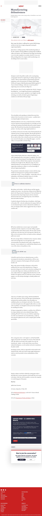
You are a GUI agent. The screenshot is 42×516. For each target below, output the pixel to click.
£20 (35, 145)
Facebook (1, 490)
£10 (32, 145)
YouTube (5, 490)
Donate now (30, 150)
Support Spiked (3, 495)
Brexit (22, 496)
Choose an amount (34, 148)
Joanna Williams (3, 507)
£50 (38, 145)
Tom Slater (2, 506)
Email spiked (23, 510)
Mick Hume (2, 510)
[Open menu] (1, 6)
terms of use (18, 514)
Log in (31, 459)
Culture (23, 495)
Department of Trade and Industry (23, 398)
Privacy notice (3, 497)
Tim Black (2, 511)
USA (22, 500)
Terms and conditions (4, 496)
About (1, 493)
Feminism (23, 497)
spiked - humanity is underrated (21, 6)
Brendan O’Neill (3, 505)
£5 (28, 145)
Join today (21, 459)
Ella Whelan (2, 509)
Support (15, 440)
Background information (19, 392)
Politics (23, 37)
